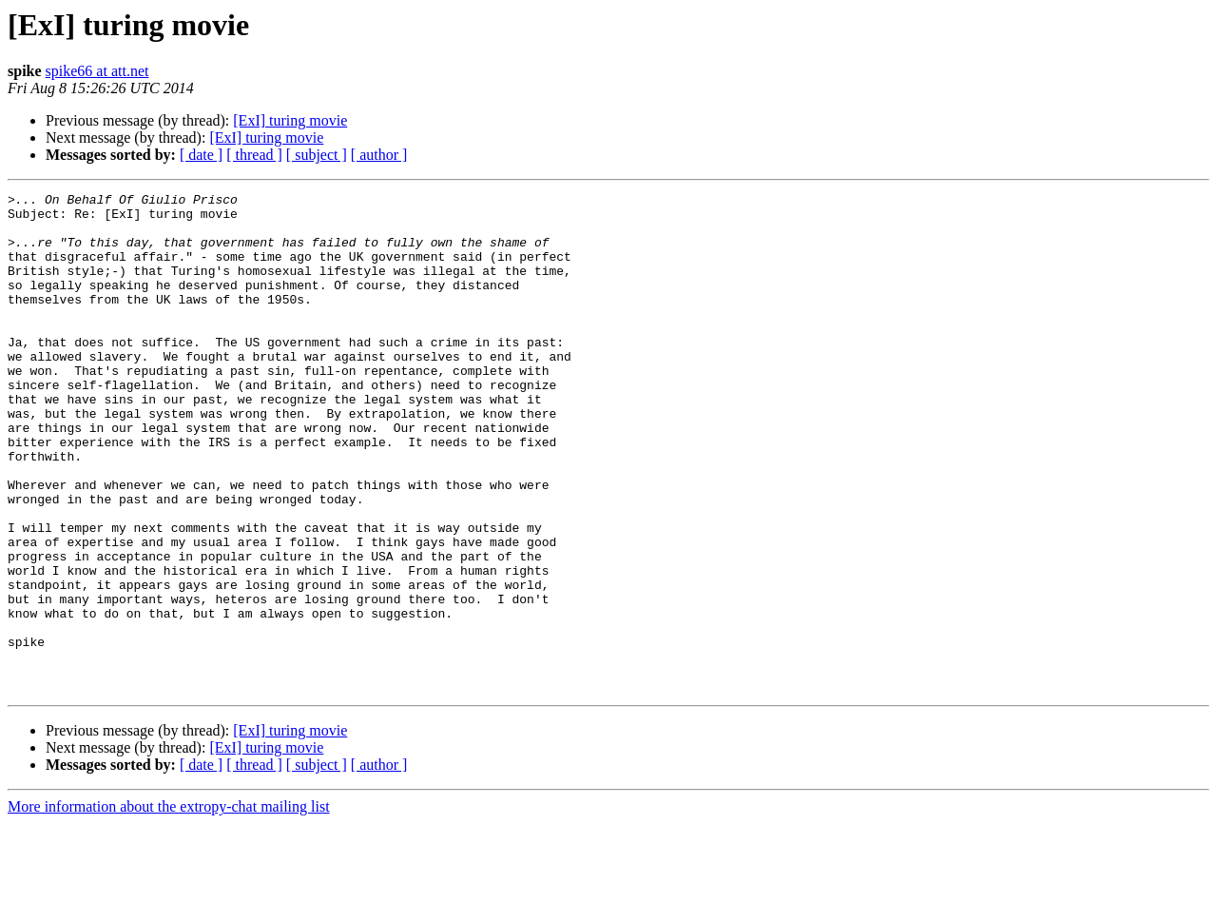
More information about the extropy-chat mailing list (169, 906)
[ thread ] (254, 155)
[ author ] (379, 155)
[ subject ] (316, 155)
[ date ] (201, 155)
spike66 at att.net (97, 71)
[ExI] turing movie (290, 120)
